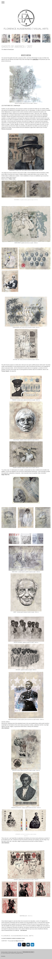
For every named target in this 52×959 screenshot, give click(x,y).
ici (10, 61)
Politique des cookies (12, 952)
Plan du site (19, 952)
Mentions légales (4, 952)
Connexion (3, 956)
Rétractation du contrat (28, 952)
